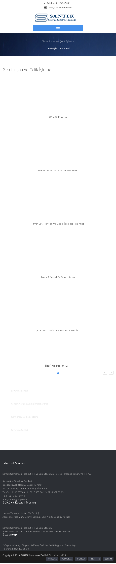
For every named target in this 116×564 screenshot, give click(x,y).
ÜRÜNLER (80, 559)
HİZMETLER (95, 559)
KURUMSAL (66, 559)
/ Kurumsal (64, 48)
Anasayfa (52, 48)
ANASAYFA (52, 559)
